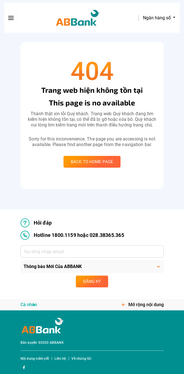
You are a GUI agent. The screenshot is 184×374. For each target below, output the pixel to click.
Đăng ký (92, 281)
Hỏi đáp (36, 222)
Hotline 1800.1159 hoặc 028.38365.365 (72, 235)
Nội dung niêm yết (35, 359)
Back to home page (92, 161)
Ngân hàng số (157, 17)
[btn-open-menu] (11, 18)
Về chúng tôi (81, 359)
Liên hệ (60, 359)
